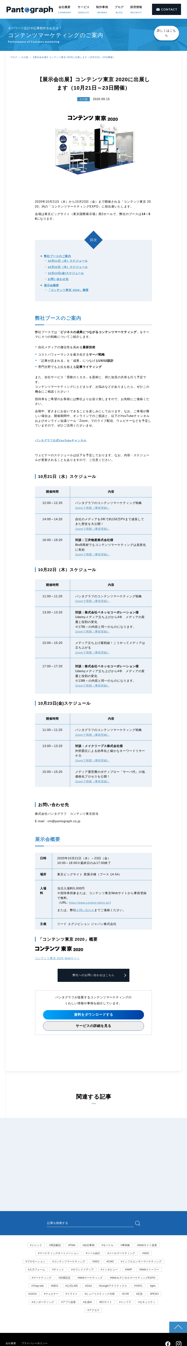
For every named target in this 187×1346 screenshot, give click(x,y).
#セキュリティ (146, 1302)
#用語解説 (55, 1245)
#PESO (154, 1294)
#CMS (110, 1261)
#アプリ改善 (68, 1302)
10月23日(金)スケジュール (66, 273)
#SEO (95, 1261)
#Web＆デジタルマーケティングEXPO (132, 1278)
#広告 (139, 1294)
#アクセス (93, 1310)
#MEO (54, 1286)
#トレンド (36, 1245)
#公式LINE (71, 1286)
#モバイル (108, 1245)
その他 (24, 57)
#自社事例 (89, 1245)
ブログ (119, 9)
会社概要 (64, 9)
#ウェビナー (51, 1294)
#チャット (58, 1270)
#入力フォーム (36, 1270)
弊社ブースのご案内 (57, 256)
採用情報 (136, 9)
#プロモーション (35, 1261)
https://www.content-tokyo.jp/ (91, 902)
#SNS (145, 1253)
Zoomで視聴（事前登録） (93, 508)
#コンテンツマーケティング (68, 1261)
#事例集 (125, 1245)
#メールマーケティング (121, 1253)
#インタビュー (109, 1270)
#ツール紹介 (93, 1253)
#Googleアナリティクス (113, 1286)
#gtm (153, 1286)
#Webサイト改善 (147, 1245)
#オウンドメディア (82, 1270)
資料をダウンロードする (93, 1015)
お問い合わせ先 (58, 279)
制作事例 (102, 9)
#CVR (125, 1294)
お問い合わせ (85, 910)
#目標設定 (64, 1278)
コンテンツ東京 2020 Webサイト (59, 958)
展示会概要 (51, 285)
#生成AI (87, 1302)
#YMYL (138, 1286)
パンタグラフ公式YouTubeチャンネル (62, 440)
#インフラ (125, 1302)
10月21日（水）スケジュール (68, 261)
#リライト (72, 1294)
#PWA (71, 1245)
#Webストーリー (149, 1270)
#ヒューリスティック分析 (100, 1294)
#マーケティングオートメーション (58, 1253)
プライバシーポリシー (36, 1343)
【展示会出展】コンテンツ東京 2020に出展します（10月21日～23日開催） (73, 57)
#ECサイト (105, 1302)
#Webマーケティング (90, 1278)
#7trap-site (37, 1286)
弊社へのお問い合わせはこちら (93, 975)
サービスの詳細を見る (93, 1026)
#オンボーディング (43, 1302)
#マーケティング (41, 1278)
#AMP (128, 1270)
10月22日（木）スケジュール (68, 267)
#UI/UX (32, 1294)
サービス (84, 9)
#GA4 (88, 1286)
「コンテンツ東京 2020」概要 (68, 290)
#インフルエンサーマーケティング (141, 1261)
